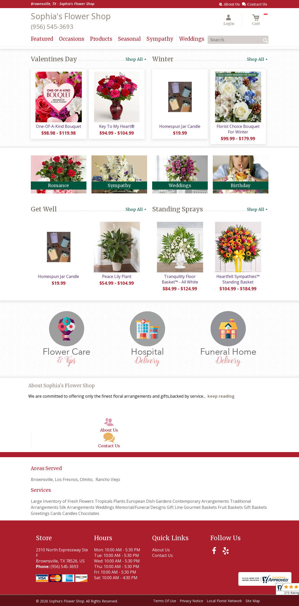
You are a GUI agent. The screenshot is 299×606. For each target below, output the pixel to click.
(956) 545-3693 (52, 26)
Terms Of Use (164, 600)
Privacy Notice (191, 600)
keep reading (221, 396)
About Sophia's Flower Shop (61, 386)
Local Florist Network (224, 600)
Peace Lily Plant (116, 276)
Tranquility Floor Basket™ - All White (180, 279)
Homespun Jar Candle (179, 126)
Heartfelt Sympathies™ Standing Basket (238, 279)
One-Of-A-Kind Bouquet (58, 126)
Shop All (136, 59)
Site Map (252, 600)
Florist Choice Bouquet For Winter (238, 129)
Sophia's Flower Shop (71, 16)
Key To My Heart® (116, 126)
